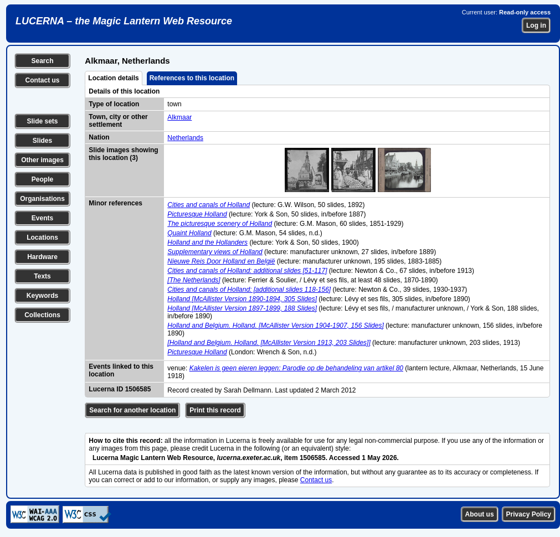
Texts (42, 276)
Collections (42, 315)
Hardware (42, 257)
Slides (42, 140)
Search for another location (132, 410)
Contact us (42, 80)
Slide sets (42, 121)
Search (42, 61)
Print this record (215, 410)
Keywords (42, 296)
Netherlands (185, 138)
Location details (113, 78)
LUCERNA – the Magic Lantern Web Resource (124, 21)
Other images (42, 160)
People (42, 179)
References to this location (192, 78)
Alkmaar (179, 117)
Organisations (42, 199)
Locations (42, 237)
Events (42, 218)
